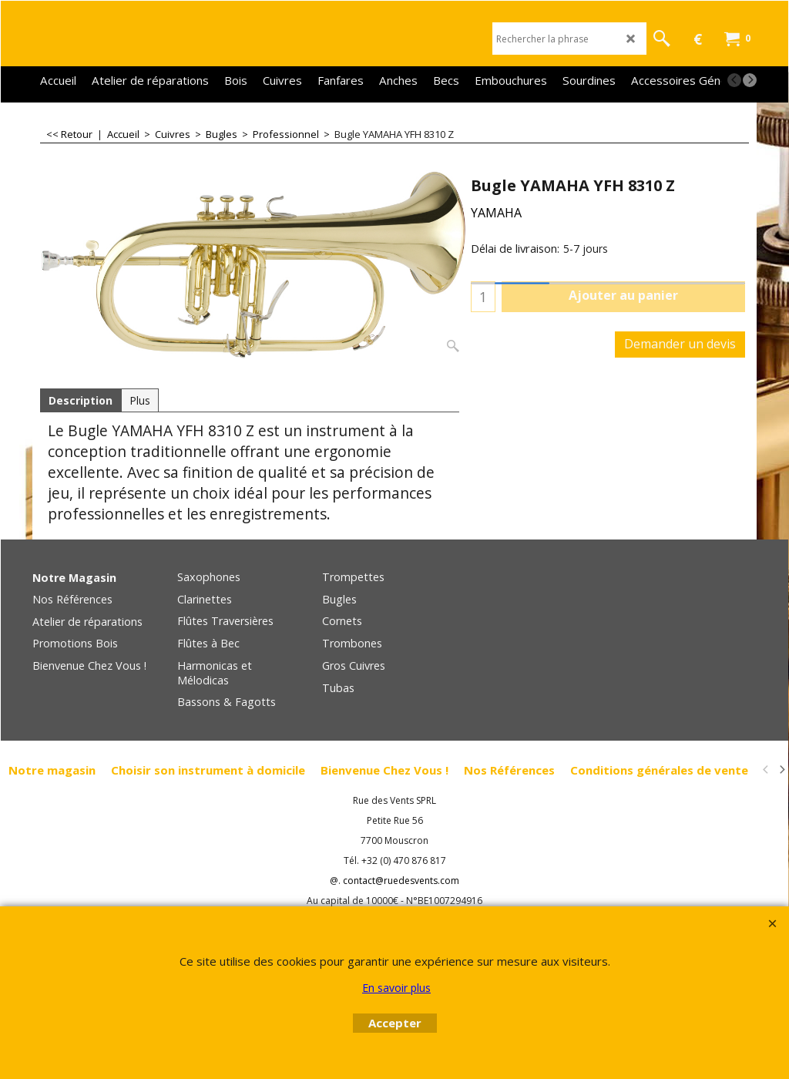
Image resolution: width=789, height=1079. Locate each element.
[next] (750, 80)
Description (80, 400)
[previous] (734, 80)
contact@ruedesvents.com (401, 880)
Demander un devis (680, 343)
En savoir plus (396, 987)
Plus (139, 400)
